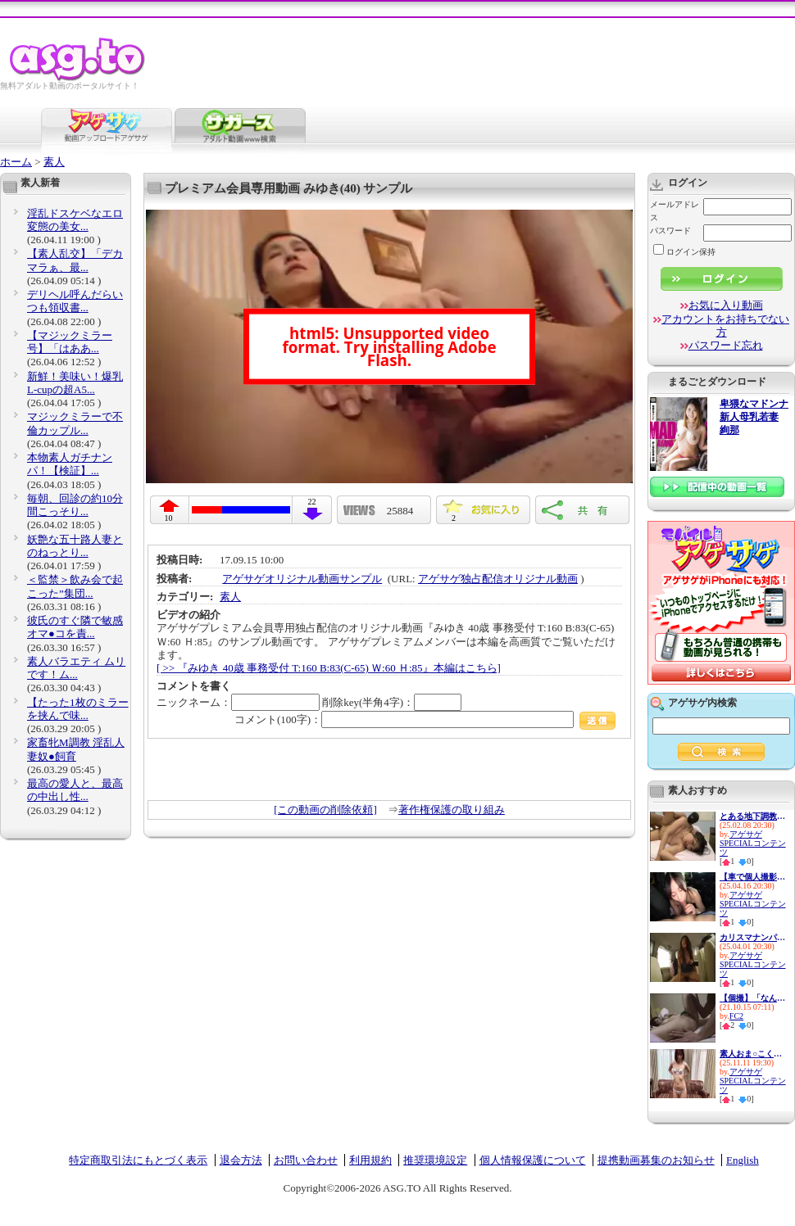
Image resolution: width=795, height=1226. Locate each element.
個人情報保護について (532, 1160)
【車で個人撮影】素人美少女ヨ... (752, 876)
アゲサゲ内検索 (702, 702)
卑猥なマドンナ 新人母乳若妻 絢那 (754, 417)
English (742, 1160)
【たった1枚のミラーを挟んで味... (78, 709)
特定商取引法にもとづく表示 (138, 1160)
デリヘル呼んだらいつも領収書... (75, 301)
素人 (54, 162)
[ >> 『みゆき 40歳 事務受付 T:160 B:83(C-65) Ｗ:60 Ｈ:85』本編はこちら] (329, 668)
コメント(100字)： (425, 719)
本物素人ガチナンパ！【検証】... (69, 464)
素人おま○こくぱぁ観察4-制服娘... (752, 1053)
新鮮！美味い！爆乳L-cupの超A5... (75, 383)
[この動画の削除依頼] (325, 809)
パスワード (670, 230)
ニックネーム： (238, 702)
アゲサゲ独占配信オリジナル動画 (498, 578)
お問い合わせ (306, 1160)
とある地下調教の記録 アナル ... (752, 816)
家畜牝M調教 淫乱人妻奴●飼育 (76, 749)
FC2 (736, 1015)
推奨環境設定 (435, 1160)
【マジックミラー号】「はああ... (69, 342)
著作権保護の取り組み (451, 809)
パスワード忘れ (725, 345)
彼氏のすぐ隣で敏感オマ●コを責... (75, 627)
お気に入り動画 (725, 305)
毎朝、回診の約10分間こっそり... (75, 505)
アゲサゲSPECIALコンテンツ (753, 843)
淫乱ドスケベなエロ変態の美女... (75, 220)
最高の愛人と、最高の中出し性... (75, 790)
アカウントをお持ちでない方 (725, 325)
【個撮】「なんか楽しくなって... (752, 997)
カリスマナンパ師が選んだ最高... (752, 937)
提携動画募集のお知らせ (656, 1160)
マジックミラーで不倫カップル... (75, 423)
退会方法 (241, 1160)
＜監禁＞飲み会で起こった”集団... (75, 586)
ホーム (16, 162)
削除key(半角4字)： (391, 702)
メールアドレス (674, 211)
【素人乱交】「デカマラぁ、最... (75, 260)
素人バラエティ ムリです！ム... (76, 668)
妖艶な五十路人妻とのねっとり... (75, 546)
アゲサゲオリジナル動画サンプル (302, 578)
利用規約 (370, 1160)
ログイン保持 (684, 251)
